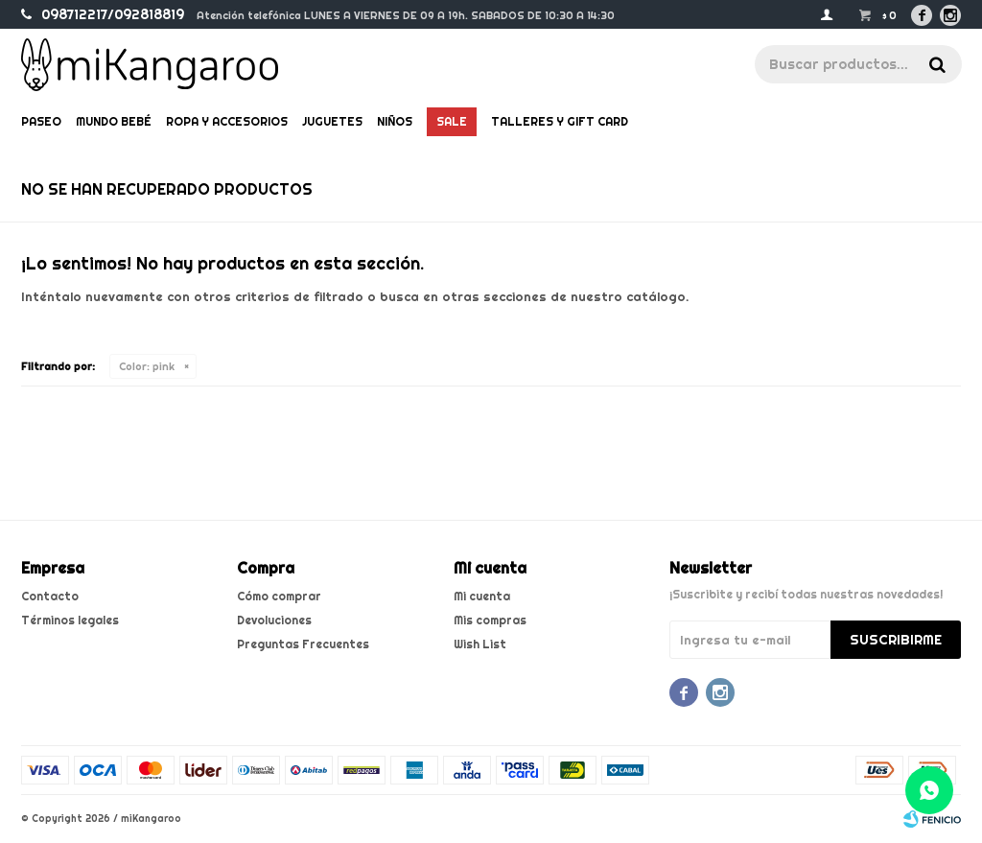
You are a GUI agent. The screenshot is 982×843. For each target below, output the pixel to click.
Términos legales (70, 620)
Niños (394, 121)
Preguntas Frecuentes (303, 644)
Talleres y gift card (559, 121)
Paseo (41, 121)
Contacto (50, 596)
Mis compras (490, 620)
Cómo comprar (279, 596)
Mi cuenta (482, 596)
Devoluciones (274, 620)
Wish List (480, 644)
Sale (451, 121)
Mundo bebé (114, 121)
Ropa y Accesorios (227, 121)
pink (147, 366)
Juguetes (332, 121)
